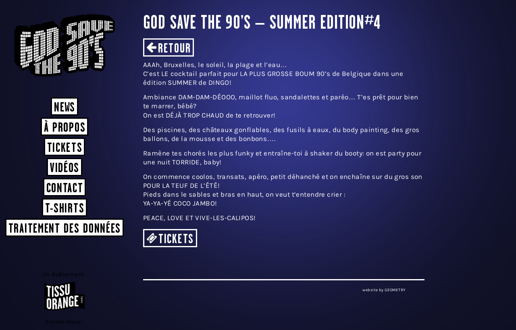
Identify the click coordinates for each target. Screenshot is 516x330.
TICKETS (176, 239)
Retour (174, 49)
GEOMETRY (395, 290)
